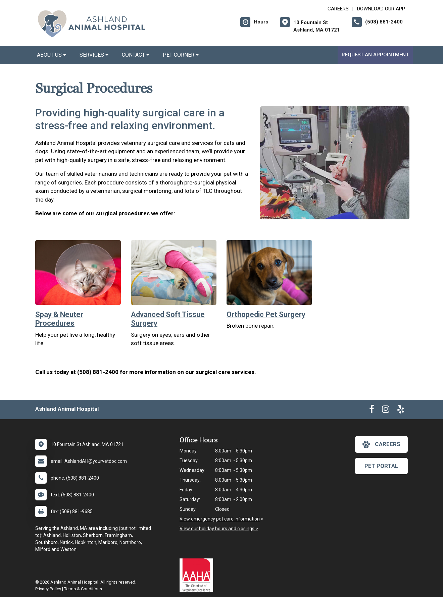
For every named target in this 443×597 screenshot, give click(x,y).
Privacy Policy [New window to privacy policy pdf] (48, 588)
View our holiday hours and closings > (219, 528)
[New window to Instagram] (386, 410)
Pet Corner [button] (181, 55)
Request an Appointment (375, 55)
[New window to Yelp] (401, 410)
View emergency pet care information (220, 519)
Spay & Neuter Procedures (59, 318)
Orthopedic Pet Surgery (266, 314)
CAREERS (338, 9)
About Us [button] (51, 55)
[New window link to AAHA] (198, 575)
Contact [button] (135, 55)
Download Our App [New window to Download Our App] (381, 9)
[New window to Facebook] (372, 410)
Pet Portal (381, 466)
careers (381, 444)
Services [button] (94, 55)
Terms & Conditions (83, 588)
